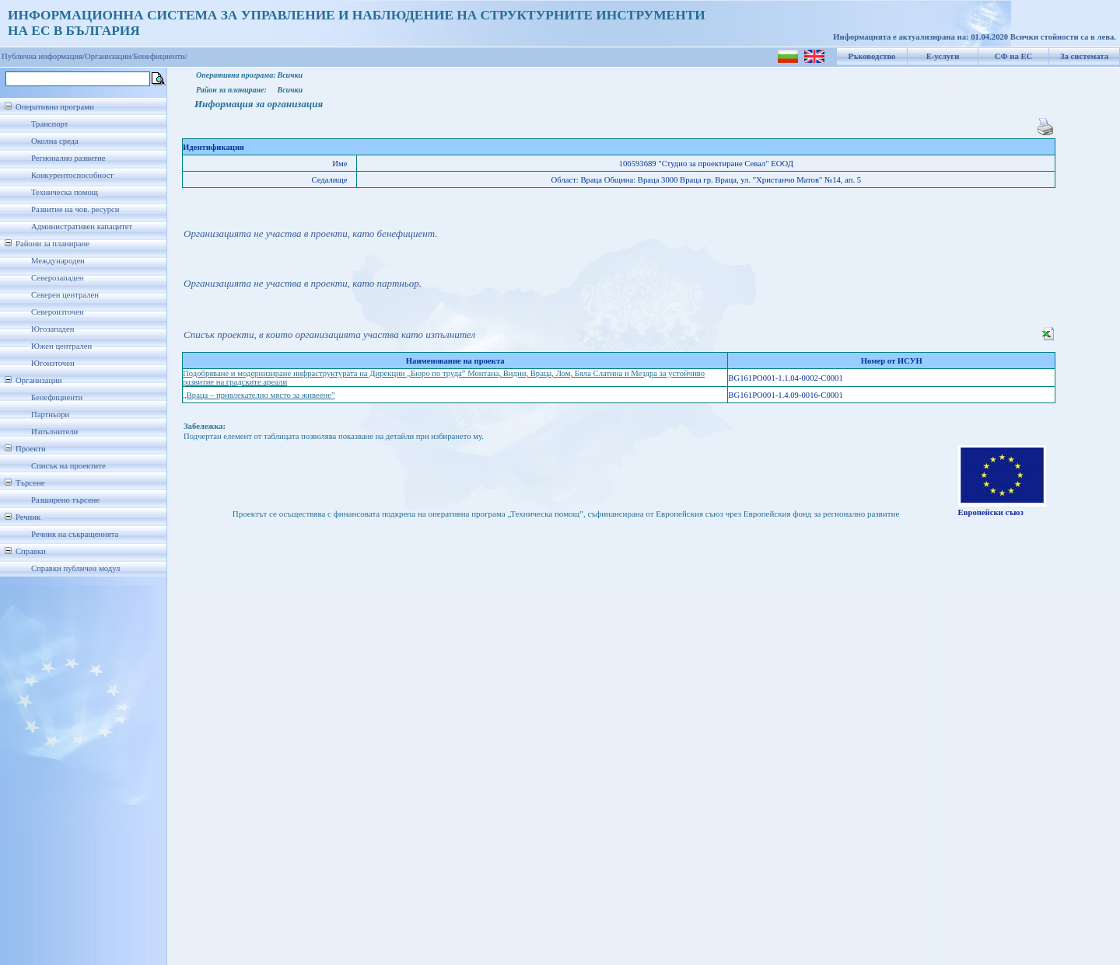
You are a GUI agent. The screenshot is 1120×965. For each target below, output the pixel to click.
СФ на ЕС (1013, 56)
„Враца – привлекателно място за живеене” (259, 395)
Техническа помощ (64, 192)
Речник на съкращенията (74, 534)
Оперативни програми (55, 107)
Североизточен (57, 312)
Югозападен (52, 329)
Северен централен (65, 295)
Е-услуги (943, 56)
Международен (58, 260)
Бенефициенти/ (160, 56)
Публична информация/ (43, 56)
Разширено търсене (65, 500)
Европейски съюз (991, 512)
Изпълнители (54, 431)
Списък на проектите (68, 466)
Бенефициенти (56, 397)
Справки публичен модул (75, 568)
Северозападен (57, 277)
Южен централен (61, 346)
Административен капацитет (81, 226)
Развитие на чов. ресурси (75, 209)
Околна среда (55, 141)
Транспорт (49, 124)
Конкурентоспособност (72, 175)
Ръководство (872, 56)
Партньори (50, 414)
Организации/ (109, 56)
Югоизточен (53, 363)
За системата (1084, 56)
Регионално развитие (68, 158)
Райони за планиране (52, 243)
